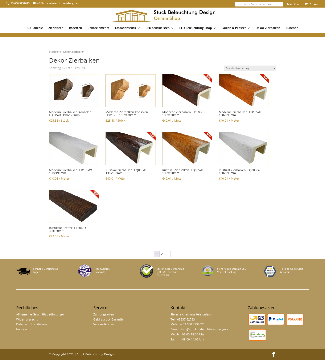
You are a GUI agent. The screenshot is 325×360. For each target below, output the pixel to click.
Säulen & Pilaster (234, 28)
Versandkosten (103, 324)
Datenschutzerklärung (32, 324)
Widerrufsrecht (27, 319)
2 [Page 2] (162, 254)
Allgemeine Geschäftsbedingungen (41, 314)
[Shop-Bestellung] (250, 68)
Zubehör (292, 28)
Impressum (24, 329)
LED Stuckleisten (158, 28)
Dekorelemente (98, 28)
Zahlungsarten (103, 314)
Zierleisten (55, 28)
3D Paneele (35, 28)
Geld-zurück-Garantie (108, 319)
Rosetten (75, 28)
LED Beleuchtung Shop (195, 28)
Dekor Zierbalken (268, 28)
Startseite (55, 52)
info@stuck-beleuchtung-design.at (205, 329)
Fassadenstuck (125, 28)
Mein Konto (294, 4)
